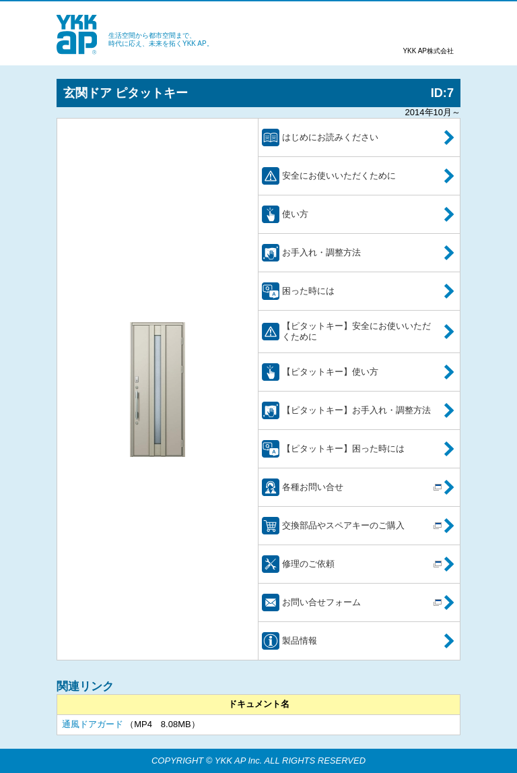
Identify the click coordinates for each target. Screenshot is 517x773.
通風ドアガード (92, 724)
